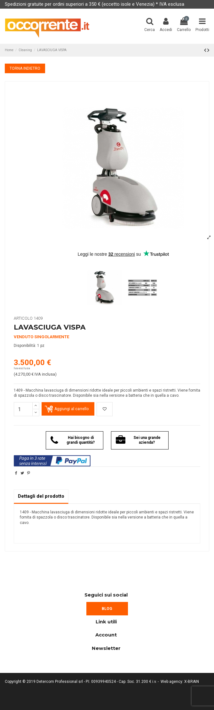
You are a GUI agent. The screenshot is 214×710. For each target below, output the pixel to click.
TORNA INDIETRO (25, 68)
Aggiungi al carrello (71, 409)
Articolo (23, 318)
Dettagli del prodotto (41, 496)
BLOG (107, 608)
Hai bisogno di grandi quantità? (73, 440)
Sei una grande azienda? (138, 440)
